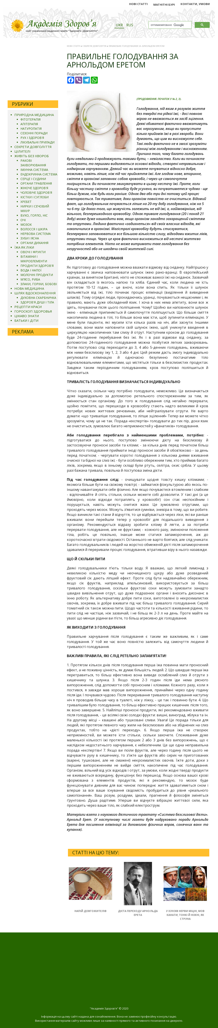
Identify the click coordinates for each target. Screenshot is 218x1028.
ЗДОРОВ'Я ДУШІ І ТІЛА (37, 302)
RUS (129, 25)
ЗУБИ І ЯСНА (29, 238)
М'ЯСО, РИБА (30, 279)
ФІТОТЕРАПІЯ (30, 119)
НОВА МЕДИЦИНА (29, 288)
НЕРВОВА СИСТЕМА (35, 234)
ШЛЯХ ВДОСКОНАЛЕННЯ (35, 293)
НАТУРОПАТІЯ (31, 128)
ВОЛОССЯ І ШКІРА (33, 229)
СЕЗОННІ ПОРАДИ (33, 133)
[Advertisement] (33, 70)
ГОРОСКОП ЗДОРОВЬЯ (33, 311)
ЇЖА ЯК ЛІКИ (24, 247)
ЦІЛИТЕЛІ (22, 151)
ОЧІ (23, 220)
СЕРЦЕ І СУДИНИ (33, 179)
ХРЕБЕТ (26, 202)
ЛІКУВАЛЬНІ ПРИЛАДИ (37, 142)
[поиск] (169, 25)
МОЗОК (26, 224)
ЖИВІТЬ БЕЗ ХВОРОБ (31, 156)
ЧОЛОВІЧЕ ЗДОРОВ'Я (36, 192)
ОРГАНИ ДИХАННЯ (34, 243)
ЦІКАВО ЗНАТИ (26, 316)
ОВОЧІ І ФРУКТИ (33, 252)
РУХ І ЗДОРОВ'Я (32, 138)
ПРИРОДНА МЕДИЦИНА (34, 115)
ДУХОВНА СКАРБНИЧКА (38, 298)
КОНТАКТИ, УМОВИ (195, 4)
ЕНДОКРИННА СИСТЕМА (38, 174)
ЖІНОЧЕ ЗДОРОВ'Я (34, 188)
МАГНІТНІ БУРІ (164, 5)
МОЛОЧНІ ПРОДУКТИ (36, 275)
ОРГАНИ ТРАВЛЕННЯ (36, 183)
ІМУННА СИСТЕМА (34, 170)
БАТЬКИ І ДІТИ (26, 320)
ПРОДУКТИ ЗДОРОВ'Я (37, 266)
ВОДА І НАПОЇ (30, 270)
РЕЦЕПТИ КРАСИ (28, 307)
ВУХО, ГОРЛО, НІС (34, 215)
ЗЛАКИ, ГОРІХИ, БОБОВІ (38, 284)
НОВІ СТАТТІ (138, 4)
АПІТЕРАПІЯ (29, 124)
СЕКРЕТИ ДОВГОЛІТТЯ (33, 147)
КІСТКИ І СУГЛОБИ (34, 197)
